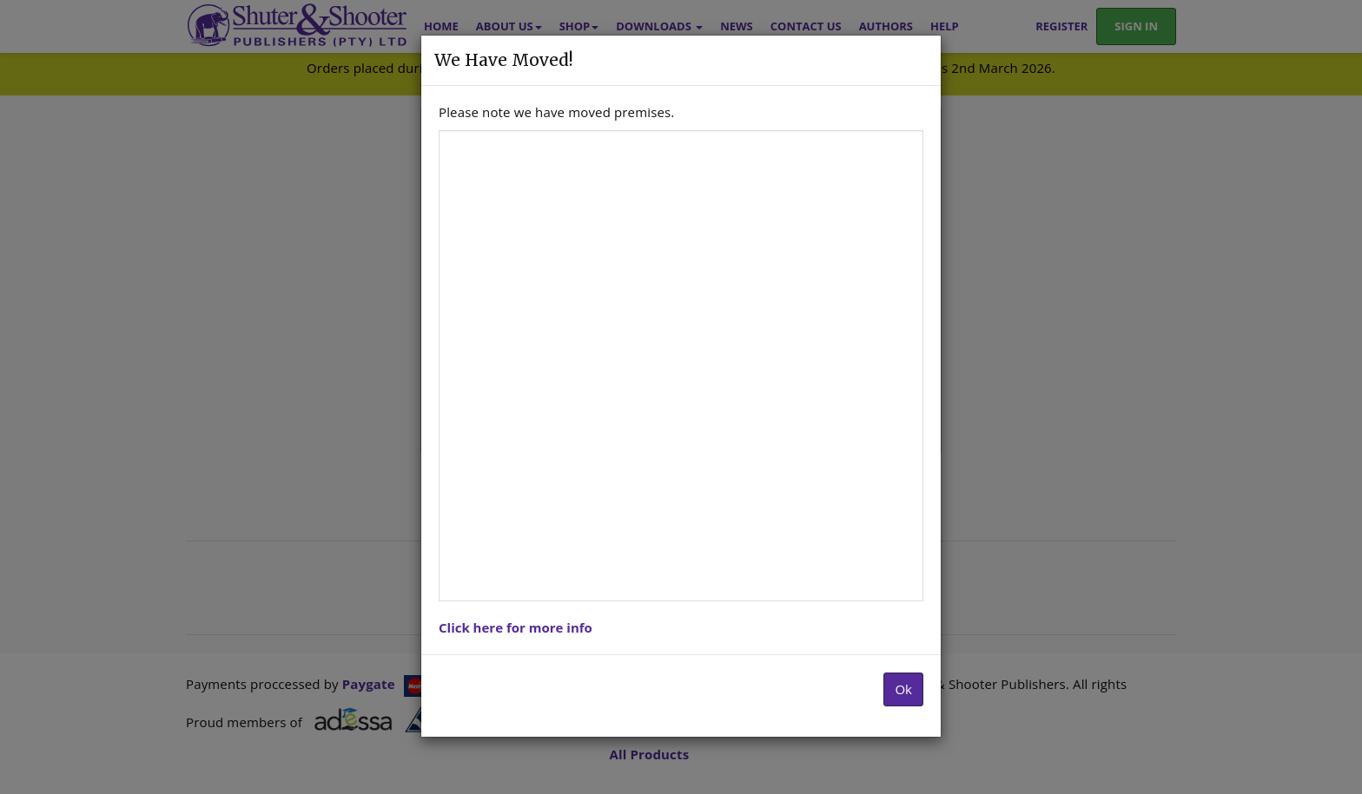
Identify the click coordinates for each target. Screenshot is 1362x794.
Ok (903, 689)
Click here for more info (515, 627)
